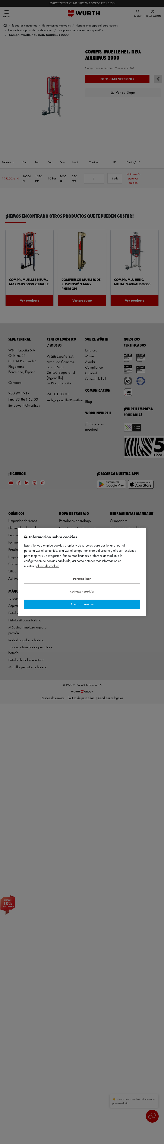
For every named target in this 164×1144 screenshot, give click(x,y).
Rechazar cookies (82, 591)
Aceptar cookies (82, 604)
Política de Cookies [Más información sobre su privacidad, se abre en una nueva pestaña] (47, 566)
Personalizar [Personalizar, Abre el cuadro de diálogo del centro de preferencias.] (82, 578)
